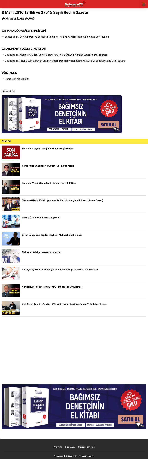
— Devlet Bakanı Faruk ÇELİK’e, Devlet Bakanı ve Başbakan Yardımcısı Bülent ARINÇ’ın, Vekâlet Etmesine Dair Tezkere (63, 60)
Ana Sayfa (58, 447)
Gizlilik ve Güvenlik (86, 447)
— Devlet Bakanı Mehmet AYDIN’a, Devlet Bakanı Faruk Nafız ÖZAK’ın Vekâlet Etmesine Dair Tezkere (54, 54)
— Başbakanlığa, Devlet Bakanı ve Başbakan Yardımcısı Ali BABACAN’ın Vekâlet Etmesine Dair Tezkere (55, 36)
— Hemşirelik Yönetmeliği (15, 78)
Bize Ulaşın (70, 447)
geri (4, 4)
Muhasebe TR (59, 456)
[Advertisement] (74, 350)
